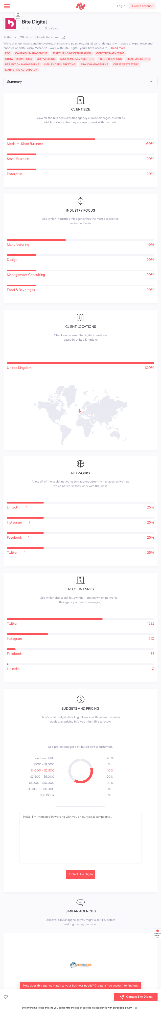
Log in (121, 6)
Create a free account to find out (116, 985)
